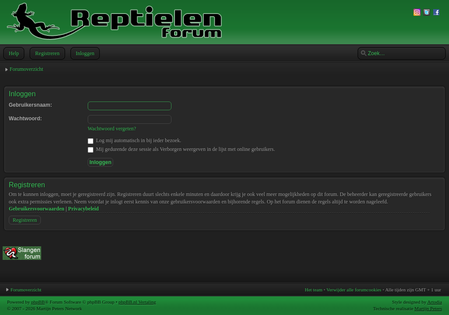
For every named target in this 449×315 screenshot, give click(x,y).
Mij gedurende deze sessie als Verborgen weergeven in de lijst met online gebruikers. (181, 149)
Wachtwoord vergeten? (112, 129)
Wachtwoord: (25, 119)
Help (13, 53)
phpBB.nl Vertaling (137, 301)
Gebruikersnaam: (30, 105)
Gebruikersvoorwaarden (36, 209)
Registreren (46, 53)
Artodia (434, 301)
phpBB (38, 301)
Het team (313, 289)
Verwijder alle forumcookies (353, 289)
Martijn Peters (428, 308)
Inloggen (84, 53)
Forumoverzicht (26, 69)
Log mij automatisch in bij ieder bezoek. (134, 140)
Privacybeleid (83, 209)
